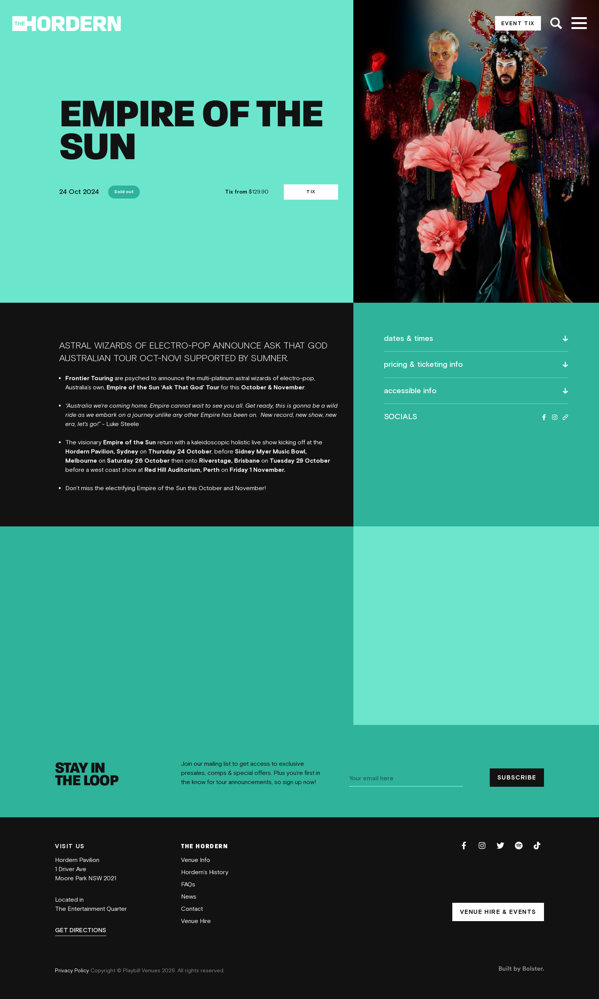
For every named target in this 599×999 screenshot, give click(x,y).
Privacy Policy (73, 970)
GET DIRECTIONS (80, 930)
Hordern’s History (204, 872)
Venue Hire (196, 921)
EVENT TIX (518, 23)
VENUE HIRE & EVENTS (498, 912)
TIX (311, 192)
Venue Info (195, 860)
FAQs (188, 884)
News (188, 897)
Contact (192, 909)
